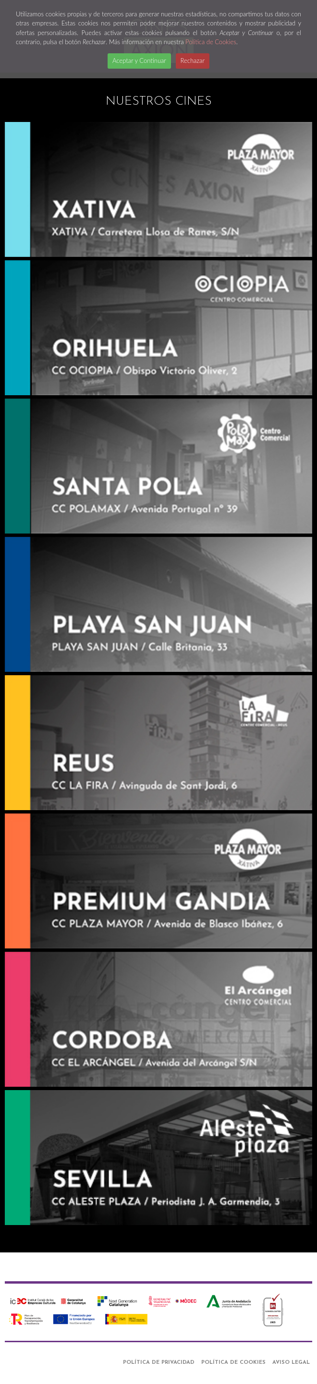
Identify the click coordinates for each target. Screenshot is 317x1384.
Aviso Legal (291, 1362)
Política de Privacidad (159, 1362)
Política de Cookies (210, 42)
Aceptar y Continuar (139, 60)
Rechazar (193, 60)
